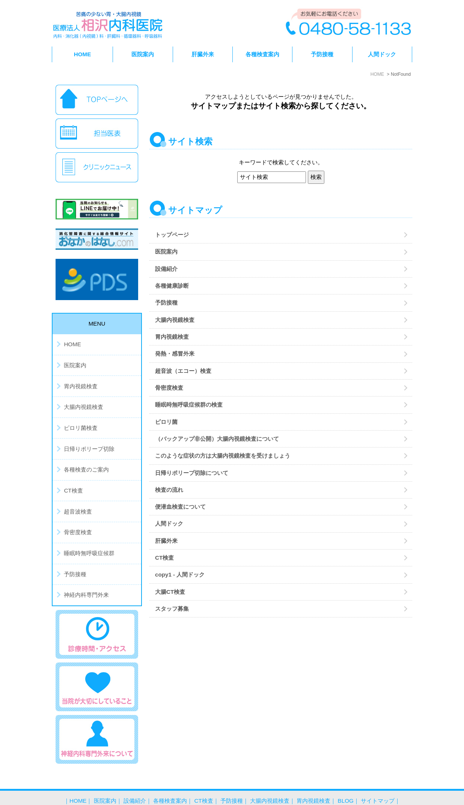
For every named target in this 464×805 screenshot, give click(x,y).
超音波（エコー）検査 (183, 371)
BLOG (346, 785)
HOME (82, 54)
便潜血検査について (180, 506)
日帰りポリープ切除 (89, 449)
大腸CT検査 (170, 592)
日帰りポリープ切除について (191, 473)
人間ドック (382, 54)
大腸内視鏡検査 (174, 320)
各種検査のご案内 (86, 469)
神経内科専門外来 (86, 595)
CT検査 (164, 557)
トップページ (172, 234)
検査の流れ (169, 490)
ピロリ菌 (166, 422)
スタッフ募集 (172, 608)
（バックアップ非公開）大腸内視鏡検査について (217, 439)
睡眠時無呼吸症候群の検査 (189, 404)
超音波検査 (78, 511)
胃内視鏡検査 (172, 336)
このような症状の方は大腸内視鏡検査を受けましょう (222, 455)
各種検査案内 (170, 785)
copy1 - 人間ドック (180, 574)
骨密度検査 (169, 387)
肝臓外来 (202, 54)
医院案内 (166, 251)
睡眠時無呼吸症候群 (89, 553)
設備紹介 (166, 269)
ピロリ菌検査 (81, 428)
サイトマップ (378, 785)
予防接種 (322, 54)
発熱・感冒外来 (177, 353)
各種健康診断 (172, 285)
